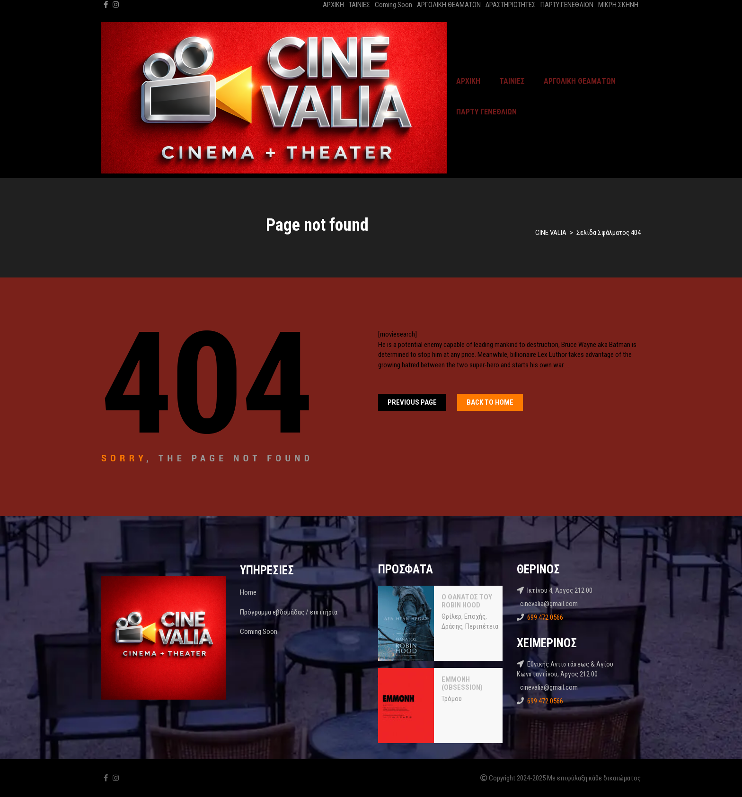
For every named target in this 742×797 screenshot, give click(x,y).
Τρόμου (452, 698)
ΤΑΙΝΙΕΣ (359, 4)
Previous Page (412, 402)
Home (248, 592)
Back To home (490, 402)
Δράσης (452, 626)
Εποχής (475, 616)
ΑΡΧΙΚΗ (333, 4)
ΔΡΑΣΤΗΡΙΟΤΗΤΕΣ (511, 4)
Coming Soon (393, 4)
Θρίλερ (451, 616)
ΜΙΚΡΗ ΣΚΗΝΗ (618, 4)
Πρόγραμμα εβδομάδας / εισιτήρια (288, 612)
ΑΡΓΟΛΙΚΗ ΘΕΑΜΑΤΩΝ (449, 4)
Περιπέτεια (481, 626)
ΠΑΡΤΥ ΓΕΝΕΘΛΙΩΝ (566, 4)
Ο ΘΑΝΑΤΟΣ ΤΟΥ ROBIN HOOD (467, 601)
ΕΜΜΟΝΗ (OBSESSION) (462, 683)
